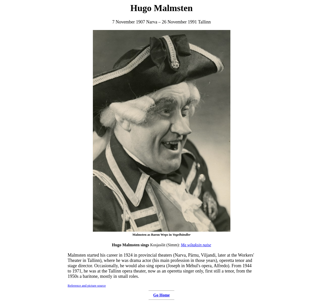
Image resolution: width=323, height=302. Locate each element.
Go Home (161, 295)
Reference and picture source (87, 285)
